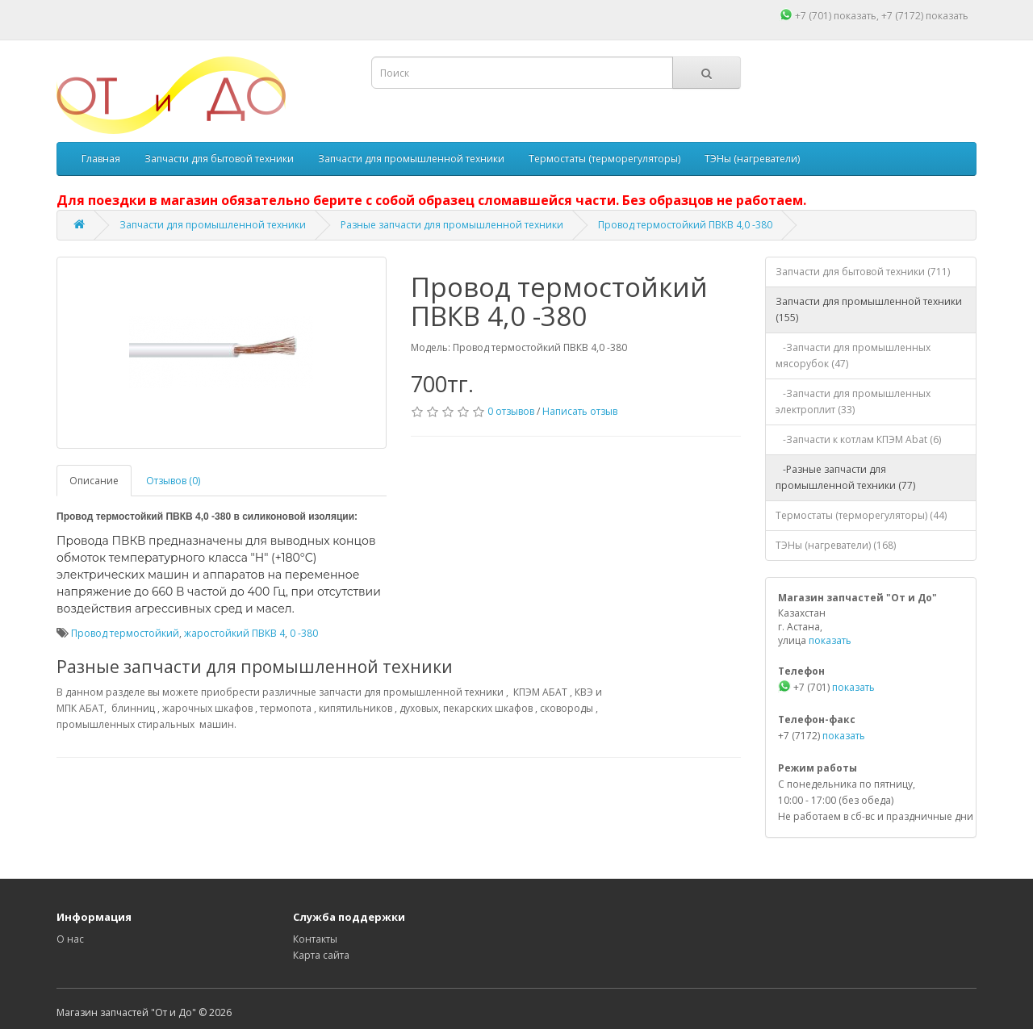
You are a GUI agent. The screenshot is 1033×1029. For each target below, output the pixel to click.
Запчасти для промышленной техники (411, 158)
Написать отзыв (579, 411)
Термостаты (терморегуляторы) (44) (861, 515)
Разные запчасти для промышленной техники (452, 225)
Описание (94, 480)
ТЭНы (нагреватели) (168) (836, 545)
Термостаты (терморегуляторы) (604, 158)
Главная (101, 158)
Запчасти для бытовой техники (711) (863, 271)
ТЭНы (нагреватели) (752, 158)
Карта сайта (321, 955)
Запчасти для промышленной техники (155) (869, 309)
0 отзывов (510, 411)
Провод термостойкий (125, 633)
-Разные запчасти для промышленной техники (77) (845, 477)
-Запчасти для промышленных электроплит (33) (853, 401)
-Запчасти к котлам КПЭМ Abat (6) (858, 439)
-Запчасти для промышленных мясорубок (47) (853, 355)
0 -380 (304, 633)
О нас (70, 939)
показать (855, 16)
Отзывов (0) (173, 480)
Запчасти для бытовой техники (219, 158)
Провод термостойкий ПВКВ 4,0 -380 (685, 225)
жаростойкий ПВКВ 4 (234, 633)
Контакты (315, 939)
